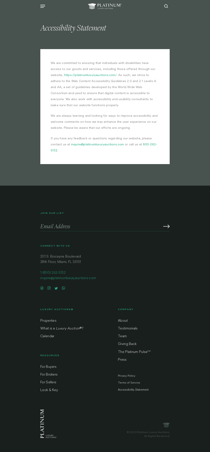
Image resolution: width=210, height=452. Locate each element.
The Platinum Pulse (134, 352)
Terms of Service (129, 383)
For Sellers (48, 382)
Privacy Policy (126, 376)
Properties (48, 321)
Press (122, 360)
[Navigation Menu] (42, 6)
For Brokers (49, 374)
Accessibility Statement (133, 389)
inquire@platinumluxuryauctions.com (97, 144)
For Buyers (48, 367)
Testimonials (128, 328)
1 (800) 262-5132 (53, 273)
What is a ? (61, 328)
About (123, 321)
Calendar (47, 336)
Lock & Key (49, 390)
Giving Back (127, 344)
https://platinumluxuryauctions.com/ (90, 75)
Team (122, 336)
